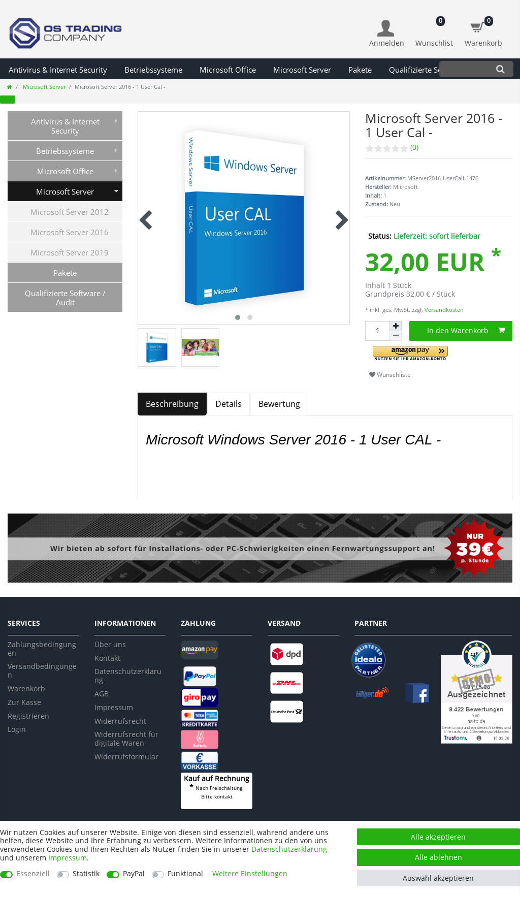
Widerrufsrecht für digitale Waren (126, 738)
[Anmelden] (387, 33)
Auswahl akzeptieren (438, 878)
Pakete (360, 70)
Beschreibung (172, 403)
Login (17, 729)
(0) (414, 147)
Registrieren (28, 716)
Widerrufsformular (126, 756)
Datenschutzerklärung (127, 675)
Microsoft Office (228, 70)
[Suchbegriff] (463, 69)
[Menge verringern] (395, 336)
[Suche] (500, 69)
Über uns (110, 644)
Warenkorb (26, 688)
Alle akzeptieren (438, 837)
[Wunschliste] (434, 28)
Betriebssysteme (153, 70)
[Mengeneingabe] (377, 331)
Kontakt (107, 658)
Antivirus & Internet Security (58, 70)
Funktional (185, 874)
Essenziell (33, 874)
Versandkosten (443, 309)
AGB (101, 693)
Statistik (86, 874)
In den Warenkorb (466, 330)
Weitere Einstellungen (249, 874)
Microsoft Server (302, 70)
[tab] (173, 404)
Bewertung (279, 403)
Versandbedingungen (42, 670)
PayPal (134, 874)
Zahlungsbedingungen (42, 648)
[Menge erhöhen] (395, 326)
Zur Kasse (24, 702)
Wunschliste (390, 374)
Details (228, 403)
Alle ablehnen (438, 857)
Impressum (113, 707)
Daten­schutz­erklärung (289, 849)
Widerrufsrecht (120, 721)
